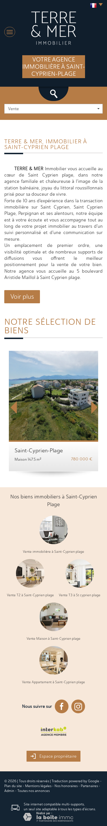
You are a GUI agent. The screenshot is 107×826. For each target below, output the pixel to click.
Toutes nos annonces (33, 791)
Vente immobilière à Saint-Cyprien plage (53, 551)
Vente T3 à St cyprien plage (79, 595)
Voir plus (22, 296)
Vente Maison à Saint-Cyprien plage (53, 638)
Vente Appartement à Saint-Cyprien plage (53, 682)
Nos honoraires (66, 786)
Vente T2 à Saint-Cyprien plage (30, 595)
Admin (9, 791)
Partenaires (89, 786)
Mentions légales (38, 786)
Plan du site (13, 786)
